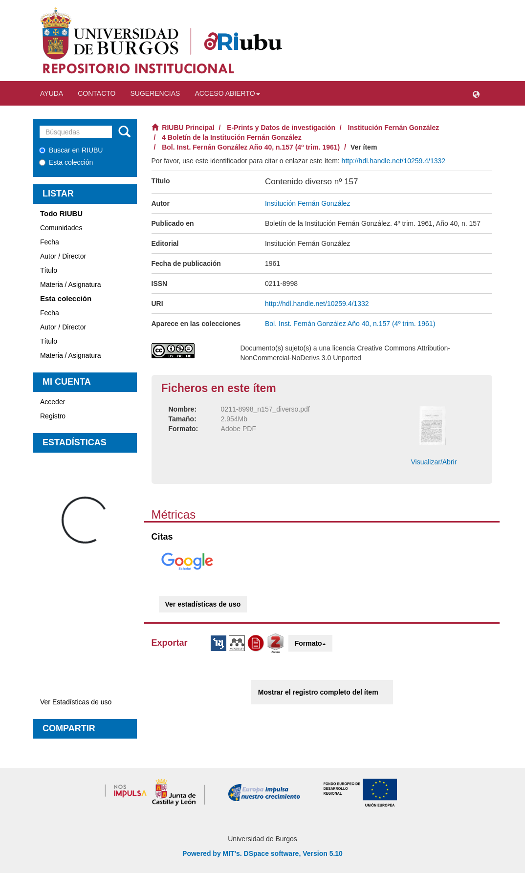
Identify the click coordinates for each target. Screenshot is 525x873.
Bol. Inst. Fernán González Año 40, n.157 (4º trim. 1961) (251, 147)
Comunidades (61, 228)
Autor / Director (63, 256)
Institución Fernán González (393, 127)
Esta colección (66, 162)
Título (48, 270)
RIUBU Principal (188, 127)
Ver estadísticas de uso (203, 604)
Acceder (52, 402)
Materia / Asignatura (70, 284)
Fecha (49, 242)
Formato (310, 643)
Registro (53, 416)
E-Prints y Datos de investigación (281, 127)
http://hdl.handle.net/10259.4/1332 (394, 161)
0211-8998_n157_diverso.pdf (265, 409)
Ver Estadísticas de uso (75, 702)
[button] (476, 93)
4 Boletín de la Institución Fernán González (231, 137)
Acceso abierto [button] (227, 93)
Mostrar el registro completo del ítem (318, 692)
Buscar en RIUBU (71, 150)
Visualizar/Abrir (434, 462)
